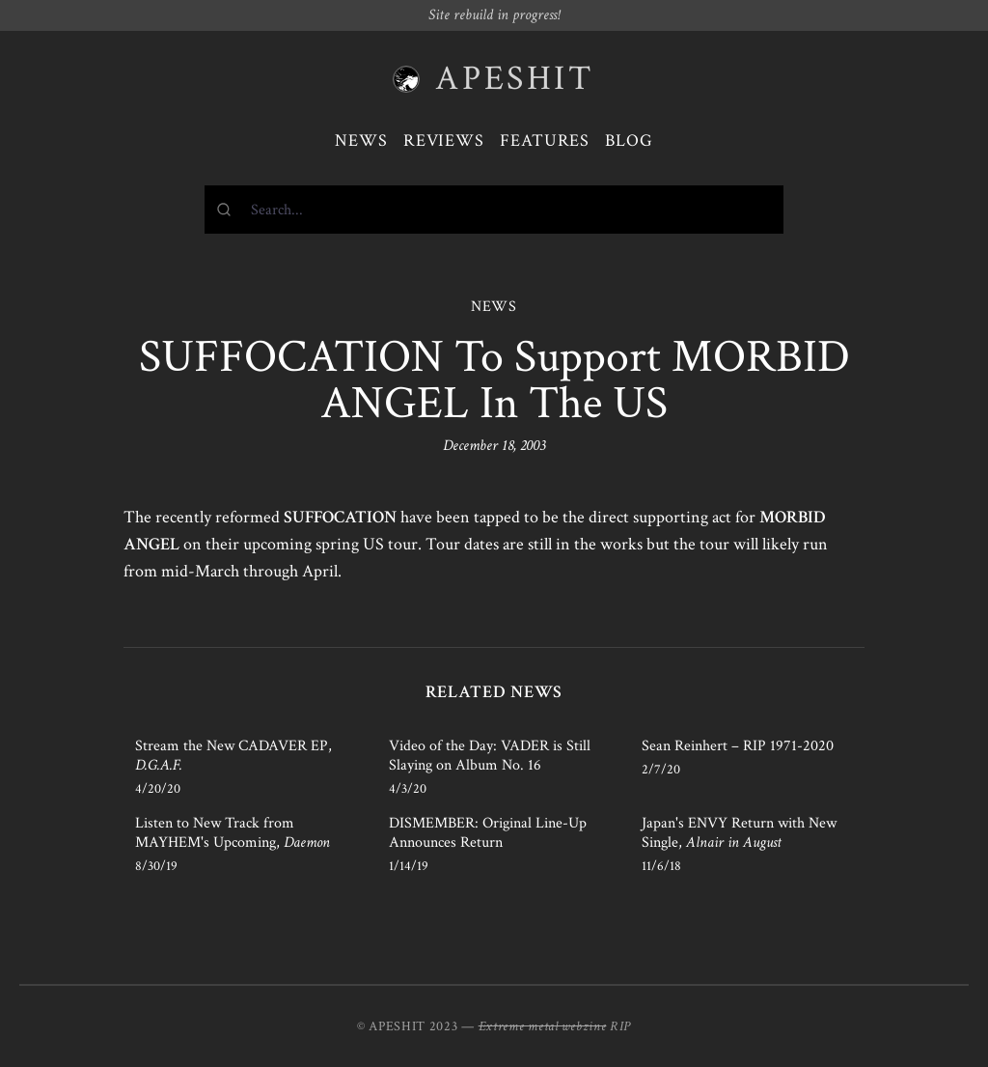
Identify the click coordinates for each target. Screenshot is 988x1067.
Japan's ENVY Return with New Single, (739, 833)
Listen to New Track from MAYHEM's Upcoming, (232, 833)
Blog (629, 140)
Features (545, 140)
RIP (620, 1026)
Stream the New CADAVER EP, (233, 755)
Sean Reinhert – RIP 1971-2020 (738, 746)
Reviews (443, 140)
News (361, 140)
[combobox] (494, 209)
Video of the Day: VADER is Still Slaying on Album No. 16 (489, 755)
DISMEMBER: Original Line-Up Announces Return (488, 833)
